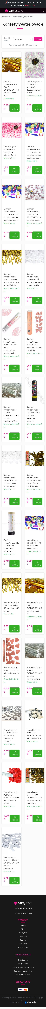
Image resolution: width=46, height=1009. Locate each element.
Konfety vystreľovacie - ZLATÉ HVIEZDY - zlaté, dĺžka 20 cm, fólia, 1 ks (34, 480)
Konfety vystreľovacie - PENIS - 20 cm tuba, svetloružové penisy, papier (10, 346)
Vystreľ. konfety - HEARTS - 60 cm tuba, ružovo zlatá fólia (11, 671)
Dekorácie (23, 943)
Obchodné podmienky (22, 971)
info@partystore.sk (23, 913)
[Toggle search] (38, 10)
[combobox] (23, 39)
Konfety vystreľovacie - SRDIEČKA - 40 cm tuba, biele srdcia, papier (10, 480)
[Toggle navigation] (2, 11)
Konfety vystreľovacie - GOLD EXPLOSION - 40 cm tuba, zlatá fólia (11, 88)
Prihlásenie (23, 960)
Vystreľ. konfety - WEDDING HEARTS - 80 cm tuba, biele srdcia (34, 734)
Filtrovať (38, 39)
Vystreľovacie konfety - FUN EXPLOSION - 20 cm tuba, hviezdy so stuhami (34, 798)
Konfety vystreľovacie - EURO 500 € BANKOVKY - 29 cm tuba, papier (34, 214)
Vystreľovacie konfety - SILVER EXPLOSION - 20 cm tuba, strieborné (11, 863)
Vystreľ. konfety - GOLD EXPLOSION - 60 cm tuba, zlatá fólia (34, 608)
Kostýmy (23, 932)
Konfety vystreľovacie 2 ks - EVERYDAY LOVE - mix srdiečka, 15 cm (11, 546)
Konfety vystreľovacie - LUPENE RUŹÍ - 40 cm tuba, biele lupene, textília (34, 279)
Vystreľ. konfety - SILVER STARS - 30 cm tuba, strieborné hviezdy (11, 735)
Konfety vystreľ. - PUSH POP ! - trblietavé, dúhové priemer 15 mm (34, 87)
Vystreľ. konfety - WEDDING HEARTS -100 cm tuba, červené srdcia (11, 798)
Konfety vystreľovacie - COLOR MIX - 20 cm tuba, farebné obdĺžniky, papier (34, 152)
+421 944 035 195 (23, 908)
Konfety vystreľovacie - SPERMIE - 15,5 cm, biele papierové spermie (33, 414)
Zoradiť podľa (7, 39)
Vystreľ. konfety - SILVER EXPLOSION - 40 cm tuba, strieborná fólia (34, 673)
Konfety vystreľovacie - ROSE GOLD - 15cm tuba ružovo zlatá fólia (34, 345)
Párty (23, 929)
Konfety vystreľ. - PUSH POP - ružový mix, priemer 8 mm (11, 150)
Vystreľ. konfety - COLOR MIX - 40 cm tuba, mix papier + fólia (34, 544)
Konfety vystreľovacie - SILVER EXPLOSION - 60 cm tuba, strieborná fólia (11, 414)
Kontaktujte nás (23, 974)
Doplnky (23, 940)
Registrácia (23, 963)
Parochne (23, 936)
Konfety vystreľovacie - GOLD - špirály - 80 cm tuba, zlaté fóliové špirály (11, 279)
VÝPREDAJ (23, 947)
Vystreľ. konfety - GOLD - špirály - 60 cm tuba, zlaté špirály (11, 606)
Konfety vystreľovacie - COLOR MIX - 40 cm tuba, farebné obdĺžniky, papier (11, 214)
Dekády (23, 925)
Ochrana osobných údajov (23, 967)
